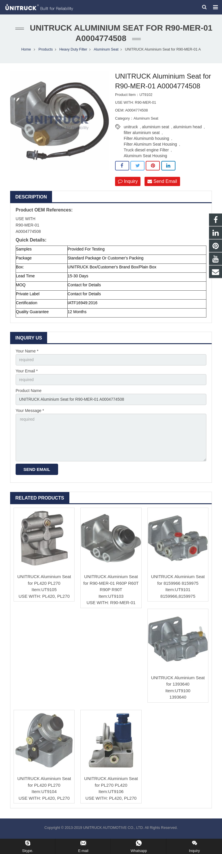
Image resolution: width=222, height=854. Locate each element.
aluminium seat (155, 128)
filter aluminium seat (142, 134)
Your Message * (30, 413)
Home (26, 51)
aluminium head (187, 128)
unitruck (131, 128)
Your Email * (27, 372)
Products (45, 51)
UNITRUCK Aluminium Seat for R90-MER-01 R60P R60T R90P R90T (110, 586)
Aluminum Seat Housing (145, 157)
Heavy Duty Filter (73, 51)
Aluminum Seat (106, 51)
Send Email (162, 183)
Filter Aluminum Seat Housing (150, 146)
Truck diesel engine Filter (146, 151)
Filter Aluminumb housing (146, 140)
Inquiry (128, 183)
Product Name (28, 393)
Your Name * (27, 352)
